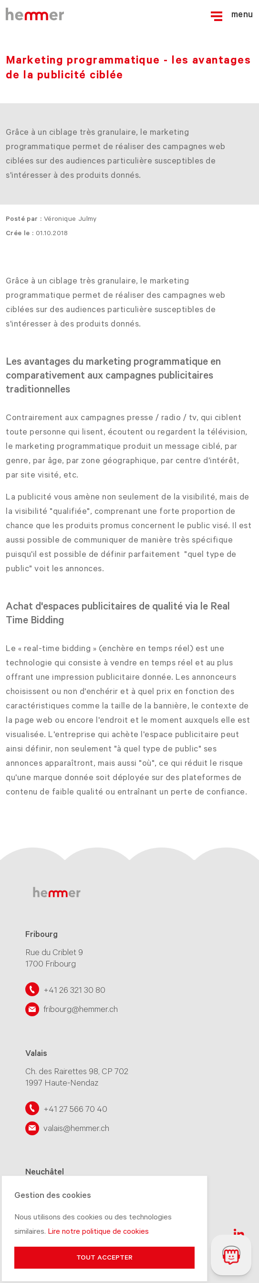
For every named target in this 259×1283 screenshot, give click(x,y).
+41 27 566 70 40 (75, 1109)
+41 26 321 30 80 (74, 990)
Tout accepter (104, 1257)
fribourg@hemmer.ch (80, 1009)
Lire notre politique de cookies (98, 1231)
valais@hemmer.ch (76, 1128)
